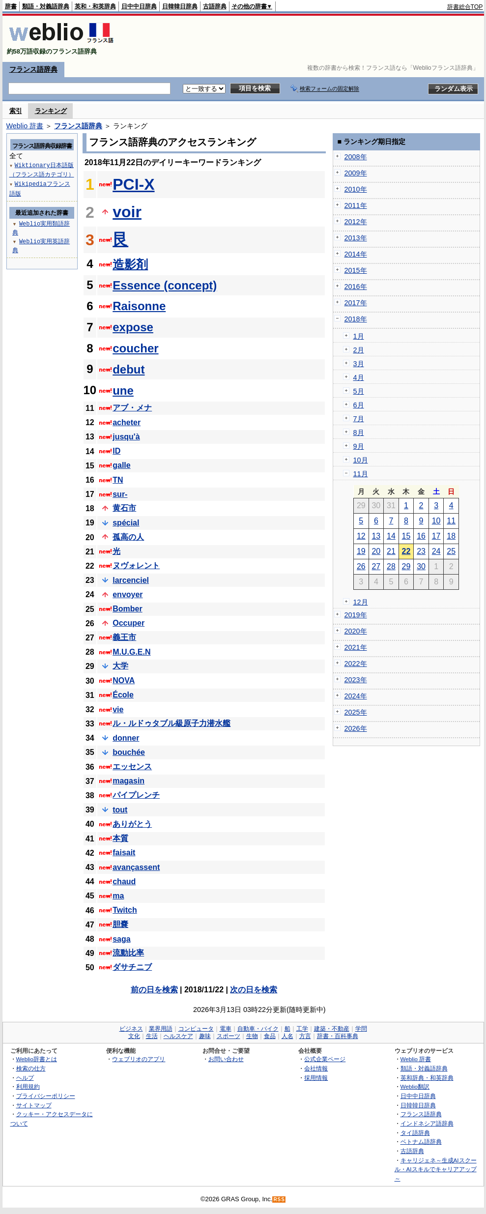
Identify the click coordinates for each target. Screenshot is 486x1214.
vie (118, 709)
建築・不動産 (331, 1029)
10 (436, 521)
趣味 (205, 1036)
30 (421, 566)
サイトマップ (34, 1105)
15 (406, 536)
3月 (358, 364)
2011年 (355, 205)
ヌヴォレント (136, 565)
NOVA (124, 680)
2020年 (355, 631)
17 (436, 536)
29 (406, 566)
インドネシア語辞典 (427, 1123)
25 (451, 551)
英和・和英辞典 (95, 6)
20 (376, 551)
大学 (120, 666)
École (123, 695)
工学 (302, 1029)
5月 (358, 391)
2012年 (355, 222)
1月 (358, 336)
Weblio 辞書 (25, 126)
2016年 (355, 286)
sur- (120, 494)
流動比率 (128, 953)
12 (361, 536)
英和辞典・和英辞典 (427, 1077)
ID (116, 451)
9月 (358, 446)
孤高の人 (128, 537)
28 (391, 566)
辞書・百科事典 (337, 1036)
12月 (360, 602)
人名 (287, 1036)
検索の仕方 (31, 1068)
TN (118, 480)
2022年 (355, 663)
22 (406, 551)
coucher (135, 348)
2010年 (355, 189)
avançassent (136, 867)
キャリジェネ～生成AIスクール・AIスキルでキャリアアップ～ (436, 1169)
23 (421, 551)
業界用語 (160, 1029)
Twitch (125, 910)
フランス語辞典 (33, 69)
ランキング (51, 111)
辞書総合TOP (465, 6)
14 (391, 536)
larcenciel (131, 580)
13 (376, 536)
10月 (360, 460)
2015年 (355, 270)
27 (376, 566)
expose (133, 327)
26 (361, 566)
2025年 (355, 712)
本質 (120, 838)
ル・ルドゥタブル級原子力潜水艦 (171, 723)
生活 (152, 1036)
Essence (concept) (165, 285)
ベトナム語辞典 (421, 1141)
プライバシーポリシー (45, 1096)
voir (127, 212)
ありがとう (132, 824)
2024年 (355, 696)
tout (120, 810)
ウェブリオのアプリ (138, 1059)
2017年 (355, 303)
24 (436, 551)
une (123, 390)
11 (451, 521)
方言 (305, 1036)
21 (391, 551)
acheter (127, 422)
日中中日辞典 (139, 6)
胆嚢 (120, 924)
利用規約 (28, 1086)
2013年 (355, 238)
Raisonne (139, 306)
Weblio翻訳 (414, 1086)
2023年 (355, 680)
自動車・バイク (258, 1029)
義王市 (124, 637)
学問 (361, 1029)
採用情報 (316, 1077)
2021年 (355, 647)
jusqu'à (126, 437)
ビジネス (131, 1029)
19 (361, 551)
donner (126, 738)
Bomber (127, 609)
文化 (134, 1036)
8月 (358, 432)
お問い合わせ (226, 1059)
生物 (252, 1036)
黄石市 (124, 508)
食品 (270, 1036)
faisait (124, 852)
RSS (279, 1199)
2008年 (355, 157)
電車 (225, 1029)
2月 (358, 350)
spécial (126, 523)
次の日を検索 (253, 989)
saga (121, 939)
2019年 (355, 615)
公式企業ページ (324, 1059)
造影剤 (130, 264)
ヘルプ (25, 1077)
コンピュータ (196, 1029)
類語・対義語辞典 (45, 6)
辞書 (11, 6)
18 (451, 536)
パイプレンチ (136, 795)
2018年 (355, 319)
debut (128, 369)
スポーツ (228, 1036)
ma (118, 896)
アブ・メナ (132, 408)
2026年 (355, 728)
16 (421, 536)
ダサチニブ (132, 967)
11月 (360, 474)
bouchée (129, 752)
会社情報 (316, 1068)
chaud (124, 881)
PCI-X (133, 184)
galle (121, 465)
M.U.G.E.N (131, 652)
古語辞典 (215, 6)
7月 (358, 419)
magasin (128, 781)
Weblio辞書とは (36, 1059)
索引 (15, 111)
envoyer (128, 594)
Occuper (128, 623)
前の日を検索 (154, 989)
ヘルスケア (178, 1036)
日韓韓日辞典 (180, 6)
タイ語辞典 (415, 1132)
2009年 (355, 173)
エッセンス (132, 766)
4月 (358, 377)
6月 (358, 405)
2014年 (355, 254)
